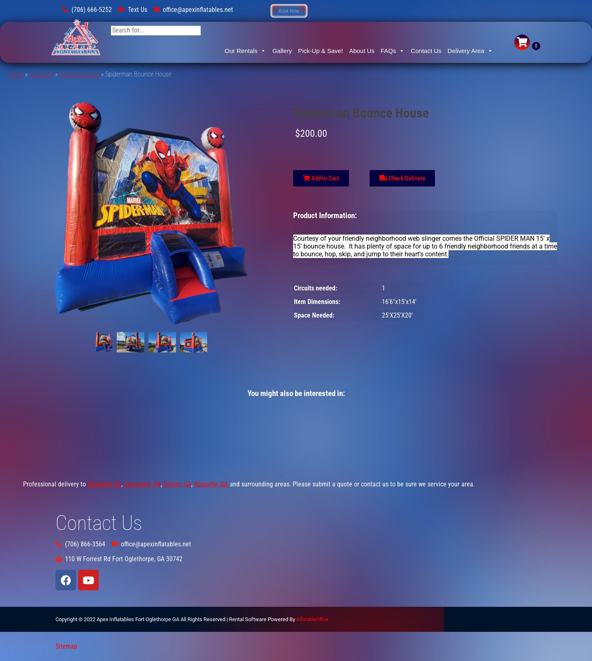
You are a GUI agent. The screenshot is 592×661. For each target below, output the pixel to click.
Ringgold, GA (104, 484)
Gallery (282, 50)
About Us (362, 50)
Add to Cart (321, 178)
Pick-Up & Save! (320, 50)
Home (15, 74)
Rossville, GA (211, 484)
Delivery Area (470, 51)
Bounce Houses (79, 74)
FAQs (393, 51)
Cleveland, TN (142, 484)
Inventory (41, 74)
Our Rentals (245, 51)
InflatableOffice (312, 619)
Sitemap (66, 646)
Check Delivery (402, 178)
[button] (289, 11)
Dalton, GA (177, 484)
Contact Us (426, 50)
